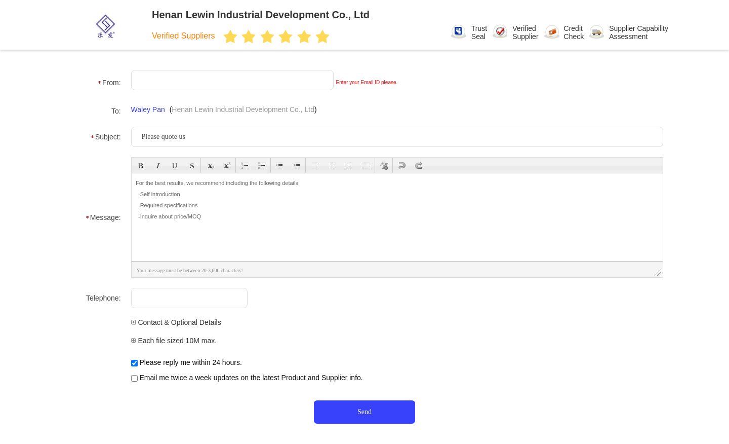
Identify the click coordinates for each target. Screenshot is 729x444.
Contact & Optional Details (176, 322)
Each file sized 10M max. (174, 341)
